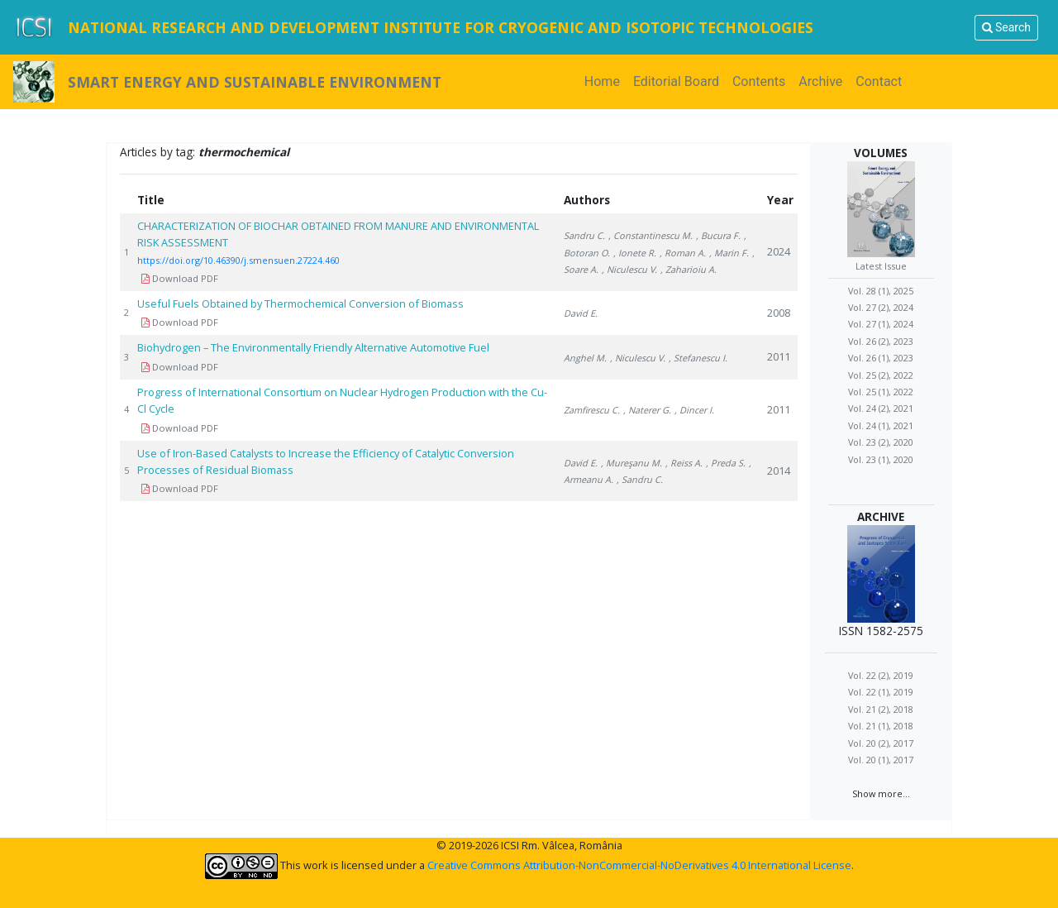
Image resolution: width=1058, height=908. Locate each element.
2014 (778, 470)
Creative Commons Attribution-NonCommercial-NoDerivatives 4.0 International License (639, 865)
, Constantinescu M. (650, 235)
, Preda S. (726, 462)
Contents (758, 81)
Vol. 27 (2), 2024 (880, 307)
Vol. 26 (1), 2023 (880, 357)
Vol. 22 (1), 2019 (880, 692)
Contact (878, 81)
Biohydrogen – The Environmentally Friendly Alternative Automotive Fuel (313, 347)
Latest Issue (881, 266)
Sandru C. (584, 235)
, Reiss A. (684, 462)
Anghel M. (585, 357)
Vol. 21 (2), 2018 (880, 709)
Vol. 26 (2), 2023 (880, 341)
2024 (778, 251)
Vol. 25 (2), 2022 (880, 375)
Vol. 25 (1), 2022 (880, 391)
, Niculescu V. (629, 269)
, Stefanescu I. (698, 357)
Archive (820, 81)
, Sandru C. (640, 479)
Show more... (881, 793)
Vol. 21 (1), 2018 (880, 725)
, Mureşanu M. (631, 462)
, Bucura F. (718, 235)
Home (605, 80)
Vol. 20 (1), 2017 (880, 759)
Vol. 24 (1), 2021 (880, 425)
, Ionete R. (634, 252)
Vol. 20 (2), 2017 (880, 743)
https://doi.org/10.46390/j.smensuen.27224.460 (238, 260)
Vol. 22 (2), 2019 (880, 675)
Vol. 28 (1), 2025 (880, 290)
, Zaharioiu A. (688, 269)
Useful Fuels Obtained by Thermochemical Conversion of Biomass (301, 303)
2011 (778, 356)
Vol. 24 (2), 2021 (880, 408)
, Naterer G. (647, 410)
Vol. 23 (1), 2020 (880, 459)
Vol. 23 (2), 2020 (880, 442)
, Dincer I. (694, 410)
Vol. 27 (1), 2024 (880, 324)
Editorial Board (676, 81)
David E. (581, 313)
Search (1006, 27)
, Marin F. (729, 252)
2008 (778, 312)
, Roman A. (683, 252)
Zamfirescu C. (592, 410)
